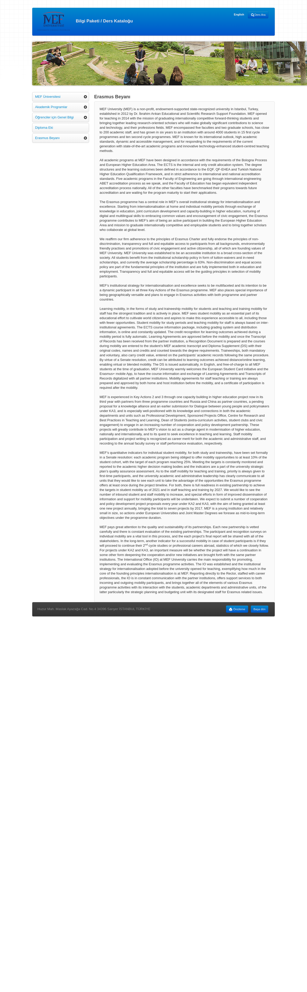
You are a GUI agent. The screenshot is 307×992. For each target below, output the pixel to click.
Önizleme (237, 609)
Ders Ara (258, 15)
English (239, 14)
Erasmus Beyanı (47, 138)
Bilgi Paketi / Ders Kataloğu (85, 21)
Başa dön (259, 609)
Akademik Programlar (51, 107)
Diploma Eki (44, 128)
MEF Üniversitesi (47, 97)
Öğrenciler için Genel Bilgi (54, 117)
